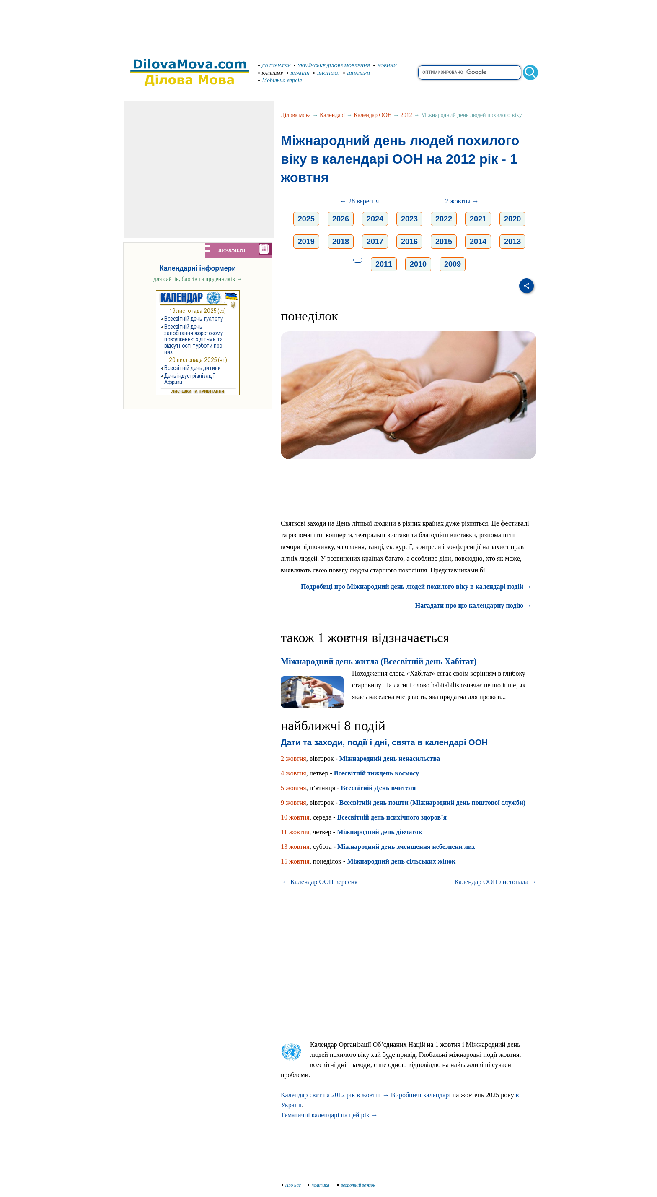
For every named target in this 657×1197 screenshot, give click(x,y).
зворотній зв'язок (356, 1184)
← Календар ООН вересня (319, 881)
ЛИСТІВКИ (326, 72)
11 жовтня (295, 831)
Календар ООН (373, 115)
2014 (478, 241)
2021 (478, 219)
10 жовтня (295, 817)
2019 (306, 241)
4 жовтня (293, 773)
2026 (340, 219)
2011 (383, 264)
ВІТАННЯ (298, 72)
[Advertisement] (328, 25)
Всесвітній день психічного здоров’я (392, 817)
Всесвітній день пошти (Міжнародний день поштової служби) (432, 802)
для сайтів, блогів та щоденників (197, 279)
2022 (443, 219)
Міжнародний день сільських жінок (401, 861)
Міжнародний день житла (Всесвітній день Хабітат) (378, 661)
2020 (512, 219)
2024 (375, 219)
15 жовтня (295, 861)
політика (319, 1184)
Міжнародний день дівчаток (379, 831)
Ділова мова (296, 115)
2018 (340, 241)
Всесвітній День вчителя (378, 787)
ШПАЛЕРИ (356, 72)
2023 (409, 219)
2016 (409, 241)
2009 (452, 264)
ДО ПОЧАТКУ (274, 65)
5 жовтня (293, 787)
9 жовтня (293, 802)
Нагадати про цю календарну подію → (473, 605)
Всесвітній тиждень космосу (376, 773)
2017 (375, 241)
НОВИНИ (385, 65)
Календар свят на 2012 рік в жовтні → (335, 1094)
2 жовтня (293, 758)
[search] (469, 72)
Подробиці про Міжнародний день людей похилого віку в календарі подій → (416, 586)
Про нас (291, 1184)
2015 (443, 241)
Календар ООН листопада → (495, 881)
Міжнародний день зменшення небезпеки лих (406, 846)
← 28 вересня (359, 201)
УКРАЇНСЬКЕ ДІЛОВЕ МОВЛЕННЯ (332, 65)
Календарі (332, 115)
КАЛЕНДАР (270, 73)
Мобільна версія (280, 80)
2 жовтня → (462, 201)
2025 (306, 219)
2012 (406, 115)
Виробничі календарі (421, 1094)
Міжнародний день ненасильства (389, 758)
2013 (512, 241)
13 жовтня (295, 846)
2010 (418, 264)
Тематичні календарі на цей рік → (329, 1115)
